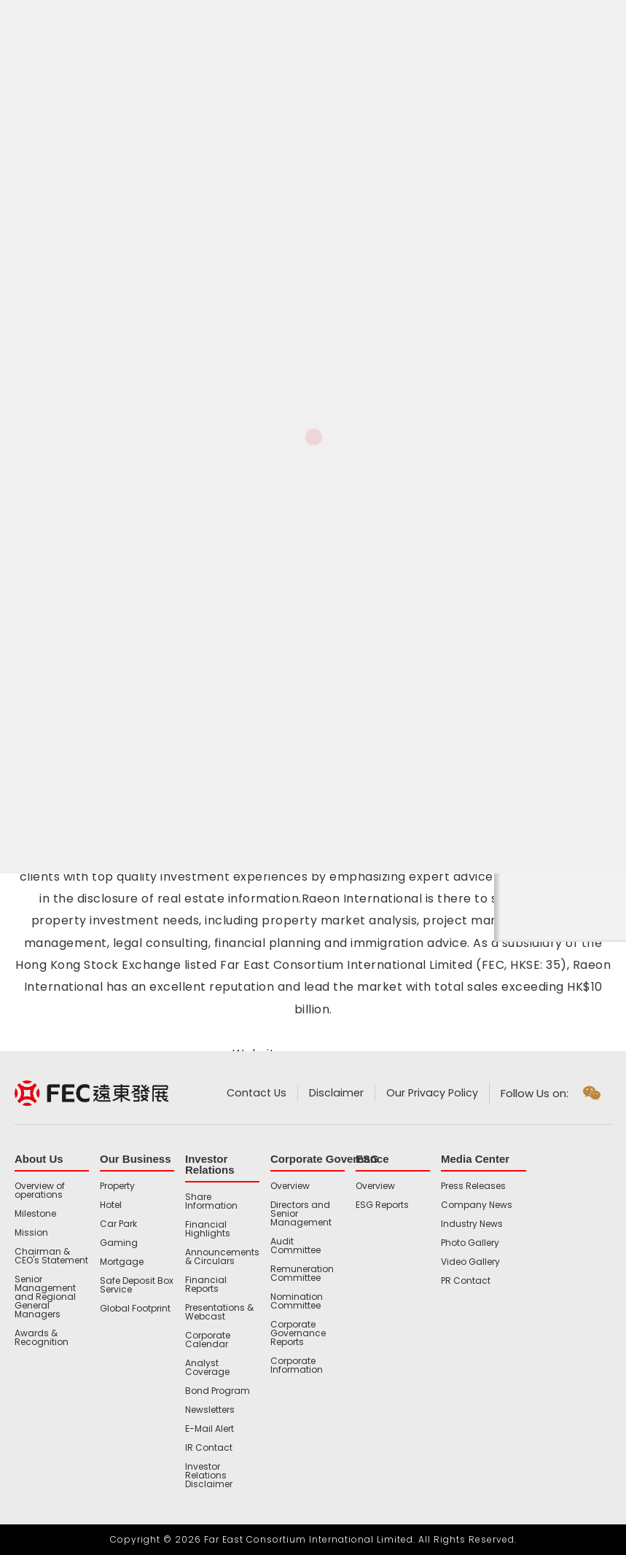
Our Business (135, 1158)
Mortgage (122, 1262)
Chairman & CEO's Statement (51, 1256)
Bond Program (217, 1391)
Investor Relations (210, 1164)
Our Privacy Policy (431, 1093)
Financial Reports (206, 1284)
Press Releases (473, 1186)
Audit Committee (295, 1246)
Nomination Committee (296, 1301)
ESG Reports (382, 1205)
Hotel (111, 1205)
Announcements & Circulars (222, 1257)
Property (117, 1186)
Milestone (35, 1213)
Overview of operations (40, 1190)
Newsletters (210, 1410)
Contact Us (253, 1093)
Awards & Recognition (42, 1338)
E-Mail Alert (209, 1429)
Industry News (472, 1224)
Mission (31, 1232)
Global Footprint (135, 1308)
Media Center (475, 1158)
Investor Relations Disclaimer (208, 1475)
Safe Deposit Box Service (136, 1285)
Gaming (119, 1243)
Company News (476, 1205)
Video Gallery (470, 1262)
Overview (290, 1186)
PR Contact (465, 1281)
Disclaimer (334, 1093)
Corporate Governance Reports (298, 1333)
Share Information (211, 1201)
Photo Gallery (470, 1243)
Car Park (118, 1224)
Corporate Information (296, 1365)
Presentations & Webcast (219, 1312)
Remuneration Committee (302, 1273)
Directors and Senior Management (301, 1214)
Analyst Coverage (207, 1367)
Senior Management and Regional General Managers (45, 1297)
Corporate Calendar (207, 1340)
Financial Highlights (207, 1229)
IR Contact (208, 1447)
